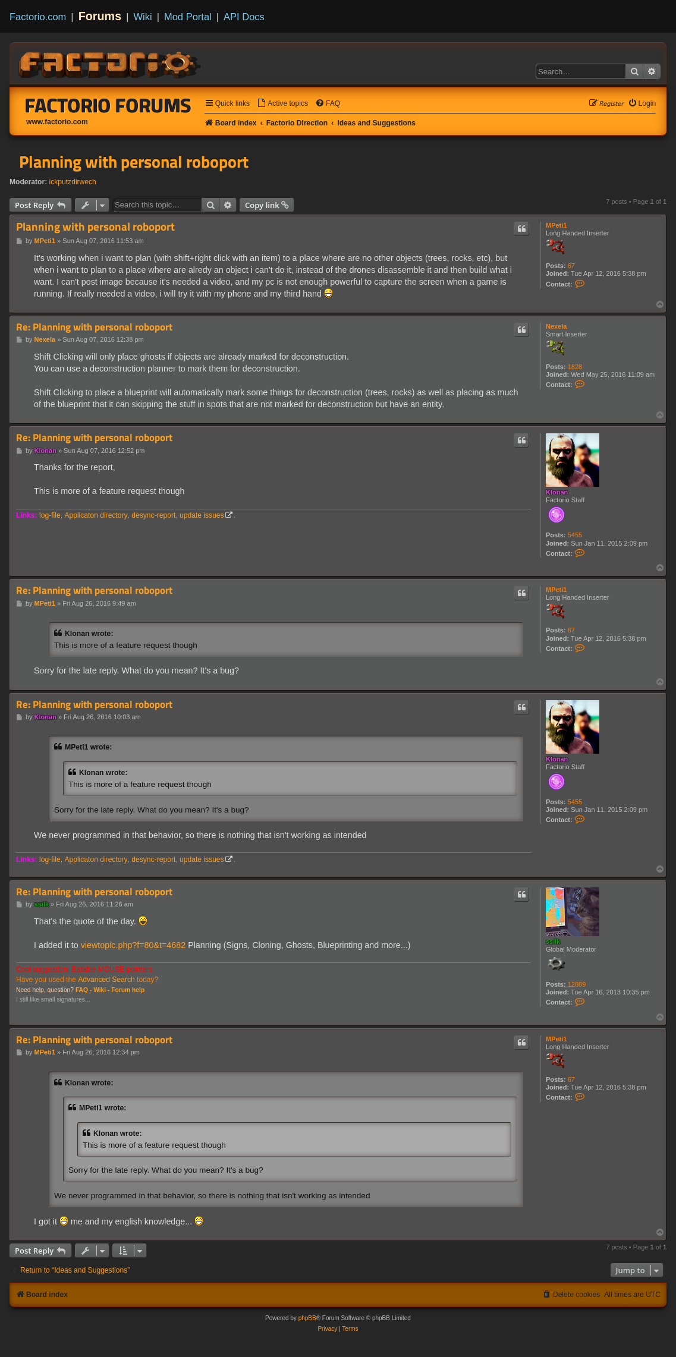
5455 (575, 535)
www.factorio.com (57, 122)
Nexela (556, 326)
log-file (50, 515)
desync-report (153, 515)
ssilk (553, 941)
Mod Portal (188, 16)
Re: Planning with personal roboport (94, 327)
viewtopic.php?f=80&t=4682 (133, 945)
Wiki (143, 16)
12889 (577, 984)
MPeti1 (556, 225)
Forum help (127, 990)
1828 (575, 366)
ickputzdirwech (72, 182)
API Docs (244, 16)
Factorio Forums (108, 105)
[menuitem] (282, 104)
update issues (202, 515)
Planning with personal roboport (134, 161)
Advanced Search (106, 979)
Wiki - (101, 990)
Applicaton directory (95, 515)
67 (571, 265)
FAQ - (84, 990)
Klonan (557, 492)
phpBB (307, 1318)
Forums (100, 16)
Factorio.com (38, 16)
